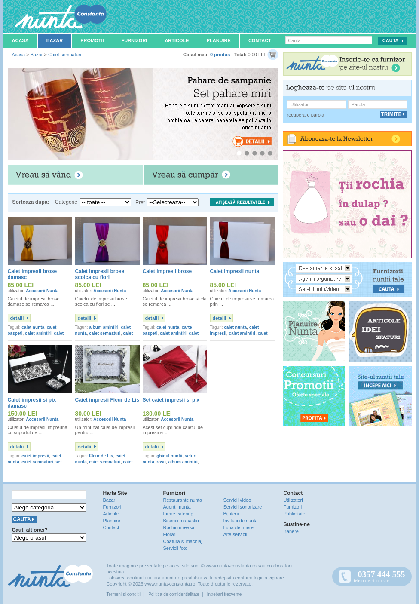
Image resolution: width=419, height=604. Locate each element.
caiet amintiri (38, 333)
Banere (291, 531)
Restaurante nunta (182, 500)
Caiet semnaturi (64, 54)
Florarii (170, 534)
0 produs (220, 54)
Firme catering (178, 513)
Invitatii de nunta (240, 520)
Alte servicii (235, 534)
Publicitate (295, 513)
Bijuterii (231, 513)
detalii (17, 318)
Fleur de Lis (101, 456)
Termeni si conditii (124, 594)
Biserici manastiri (181, 520)
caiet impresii (35, 456)
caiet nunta (32, 327)
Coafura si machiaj (182, 541)
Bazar (54, 40)
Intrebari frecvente (224, 594)
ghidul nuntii (169, 456)
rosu (161, 462)
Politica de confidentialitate (173, 594)
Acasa (20, 40)
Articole (177, 40)
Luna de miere (238, 527)
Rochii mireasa (179, 527)
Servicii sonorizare (242, 506)
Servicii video (237, 500)
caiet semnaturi (104, 333)
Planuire (219, 40)
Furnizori (134, 40)
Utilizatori (293, 500)
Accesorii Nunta (42, 290)
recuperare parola (305, 114)
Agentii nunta (177, 506)
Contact (259, 40)
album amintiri (103, 327)
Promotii (92, 40)
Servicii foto (175, 548)
